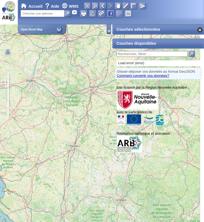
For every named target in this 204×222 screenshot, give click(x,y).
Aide (52, 6)
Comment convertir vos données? (143, 76)
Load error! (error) (131, 63)
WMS (70, 6)
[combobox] (74, 12)
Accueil (31, 6)
